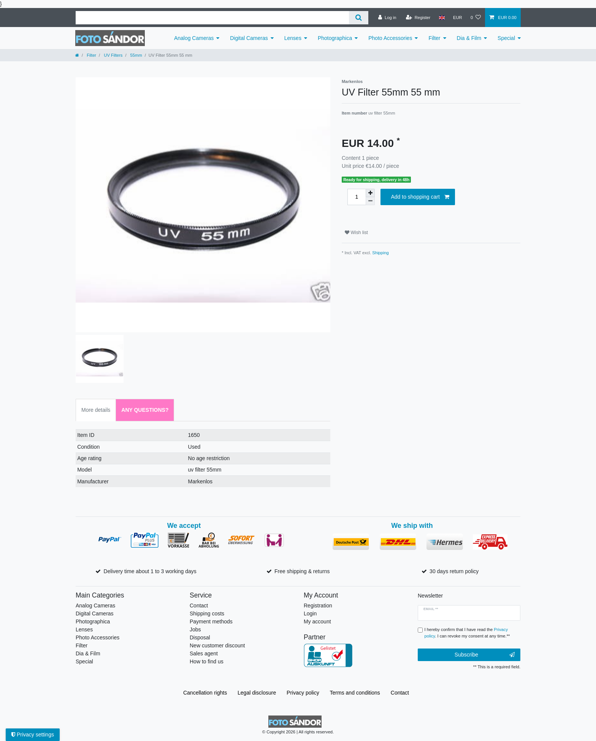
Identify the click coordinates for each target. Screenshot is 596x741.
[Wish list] (475, 17)
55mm (135, 55)
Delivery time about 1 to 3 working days (150, 571)
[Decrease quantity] (370, 201)
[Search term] (212, 17)
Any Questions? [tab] (144, 410)
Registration (318, 605)
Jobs (195, 629)
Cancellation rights (205, 693)
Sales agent (204, 653)
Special (506, 38)
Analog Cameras (194, 38)
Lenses (292, 38)
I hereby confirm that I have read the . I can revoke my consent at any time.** (467, 632)
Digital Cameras (249, 38)
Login (310, 613)
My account (317, 621)
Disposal (200, 637)
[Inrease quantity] (370, 193)
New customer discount (217, 645)
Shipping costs (207, 613)
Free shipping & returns (302, 571)
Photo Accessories (390, 38)
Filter (434, 38)
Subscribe (485, 655)
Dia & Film (469, 38)
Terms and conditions (355, 693)
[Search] (358, 17)
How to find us (207, 661)
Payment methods (211, 621)
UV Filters (112, 55)
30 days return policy (454, 571)
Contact (199, 605)
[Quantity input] (356, 197)
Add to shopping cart (420, 197)
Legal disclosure (257, 693)
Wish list (356, 232)
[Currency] (457, 17)
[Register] (418, 17)
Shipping (380, 252)
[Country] (441, 17)
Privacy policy (303, 693)
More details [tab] (95, 410)
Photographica (335, 38)
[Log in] (387, 17)
